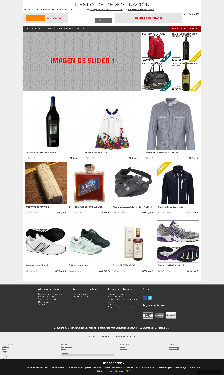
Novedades (179, 28)
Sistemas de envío (47, 299)
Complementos (66, 347)
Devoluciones (45, 302)
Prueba (63, 349)
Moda (80, 28)
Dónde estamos (81, 296)
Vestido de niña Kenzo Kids (96, 152)
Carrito (192, 14)
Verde (5, 358)
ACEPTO (123, 371)
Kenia (122, 347)
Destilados (5, 347)
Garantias (43, 304)
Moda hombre (174, 351)
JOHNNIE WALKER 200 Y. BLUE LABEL (86, 207)
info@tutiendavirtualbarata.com (106, 9)
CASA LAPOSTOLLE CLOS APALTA (41, 152)
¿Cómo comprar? (116, 294)
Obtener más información (107, 371)
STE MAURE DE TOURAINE (37, 207)
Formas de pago (46, 296)
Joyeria (50, 28)
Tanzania (123, 349)
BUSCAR (103, 20)
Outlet (194, 28)
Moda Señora (174, 347)
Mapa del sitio (115, 296)
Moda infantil (174, 349)
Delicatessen (33, 28)
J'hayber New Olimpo (78, 265)
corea (122, 351)
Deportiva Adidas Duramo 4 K (171, 265)
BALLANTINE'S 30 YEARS (124, 265)
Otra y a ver (7, 353)
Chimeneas (66, 28)
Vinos (4, 349)
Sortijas (63, 351)
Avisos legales (115, 304)
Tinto (5, 351)
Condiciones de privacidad (121, 307)
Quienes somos (81, 294)
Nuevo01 (65, 353)
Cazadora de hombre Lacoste (170, 207)
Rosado (5, 355)
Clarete (5, 356)
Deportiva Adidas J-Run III (37, 265)
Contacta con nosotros (50, 294)
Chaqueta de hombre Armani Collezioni (161, 152)
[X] (129, 371)
